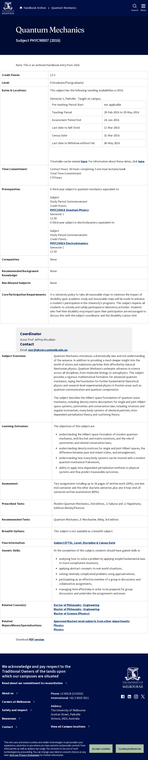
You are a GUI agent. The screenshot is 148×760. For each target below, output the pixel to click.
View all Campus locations (68, 726)
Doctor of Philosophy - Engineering (76, 605)
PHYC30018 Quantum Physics (69, 210)
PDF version (36, 639)
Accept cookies (101, 748)
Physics (58, 625)
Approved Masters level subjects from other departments (92, 621)
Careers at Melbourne (16, 702)
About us (7, 693)
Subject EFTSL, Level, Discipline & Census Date (84, 543)
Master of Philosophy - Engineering (76, 609)
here (84, 161)
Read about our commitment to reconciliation (32, 683)
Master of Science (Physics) (71, 613)
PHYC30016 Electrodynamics (69, 243)
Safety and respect (14, 710)
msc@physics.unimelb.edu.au (48, 349)
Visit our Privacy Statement (24, 755)
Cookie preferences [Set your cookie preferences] (130, 748)
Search (134, 8)
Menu (143, 8)
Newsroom (9, 718)
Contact (7, 727)
